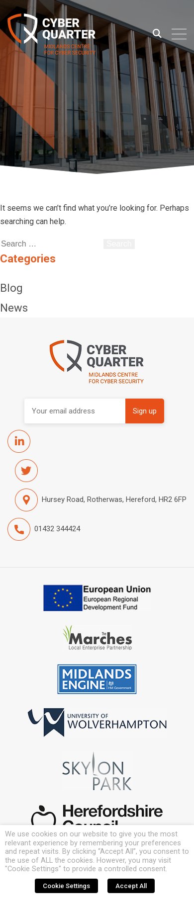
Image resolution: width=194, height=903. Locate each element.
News (14, 308)
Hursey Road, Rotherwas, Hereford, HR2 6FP (101, 500)
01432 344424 (43, 529)
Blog (11, 288)
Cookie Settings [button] (66, 886)
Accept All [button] (131, 886)
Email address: (74, 411)
